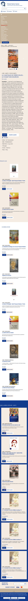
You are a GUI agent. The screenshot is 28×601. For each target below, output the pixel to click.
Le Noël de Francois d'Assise (8, 387)
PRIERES (2, 30)
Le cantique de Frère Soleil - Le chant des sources (9, 46)
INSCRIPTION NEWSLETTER (5, 584)
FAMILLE (2, 24)
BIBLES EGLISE (4, 16)
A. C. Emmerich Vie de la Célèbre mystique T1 (12, 568)
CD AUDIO (3, 18)
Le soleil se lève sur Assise (7, 209)
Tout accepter (7, 598)
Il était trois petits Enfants (7, 481)
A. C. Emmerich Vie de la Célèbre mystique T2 (12, 510)
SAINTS (2, 33)
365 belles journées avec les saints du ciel (11, 425)
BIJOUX (2, 17)
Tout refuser (14, 598)
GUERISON (3, 26)
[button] (3, 59)
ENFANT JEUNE (4, 21)
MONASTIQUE (3, 27)
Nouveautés (5, 42)
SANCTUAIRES (3, 34)
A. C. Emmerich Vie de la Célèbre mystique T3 (12, 539)
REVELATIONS (3, 31)
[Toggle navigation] (1, 14)
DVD (2, 20)
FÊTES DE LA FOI (4, 25)
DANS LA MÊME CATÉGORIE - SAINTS (8, 405)
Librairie (2, 45)
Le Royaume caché (6, 361)
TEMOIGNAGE (3, 38)
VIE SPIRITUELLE (4, 39)
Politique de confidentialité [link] (14, 599)
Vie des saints (10, 45)
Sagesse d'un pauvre (6, 275)
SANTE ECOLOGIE (4, 35)
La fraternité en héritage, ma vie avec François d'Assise (14, 246)
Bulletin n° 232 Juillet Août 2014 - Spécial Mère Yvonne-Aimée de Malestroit (12, 453)
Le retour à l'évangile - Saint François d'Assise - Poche (13, 180)
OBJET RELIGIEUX (4, 29)
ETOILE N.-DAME (4, 22)
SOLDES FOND (3, 36)
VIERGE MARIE (4, 40)
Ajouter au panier (12, 134)
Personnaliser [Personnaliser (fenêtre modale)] (22, 598)
